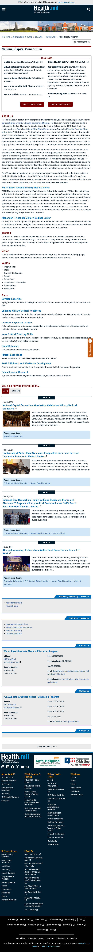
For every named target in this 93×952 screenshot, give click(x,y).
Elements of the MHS (9, 781)
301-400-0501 (66, 661)
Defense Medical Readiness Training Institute (31, 794)
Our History (5, 794)
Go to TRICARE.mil (31, 854)
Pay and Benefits (12, 606)
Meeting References (8, 882)
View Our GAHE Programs (60, 104)
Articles (73, 777)
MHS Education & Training (32, 775)
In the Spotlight (75, 788)
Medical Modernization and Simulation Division (32, 815)
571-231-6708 (56, 716)
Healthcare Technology (55, 822)
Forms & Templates (8, 873)
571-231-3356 (59, 706)
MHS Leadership (7, 777)
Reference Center (9, 851)
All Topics (50, 780)
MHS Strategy (6, 784)
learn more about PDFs (50, 946)
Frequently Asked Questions (7, 877)
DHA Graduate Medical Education (16, 483)
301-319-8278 (58, 656)
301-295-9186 (56, 666)
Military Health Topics (54, 775)
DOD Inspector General (15, 925)
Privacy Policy (25, 920)
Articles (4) (16, 391)
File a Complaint (30, 910)
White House (41, 930)
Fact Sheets (5, 866)
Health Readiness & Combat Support (54, 814)
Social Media (75, 791)
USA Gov (80, 925)
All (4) (5, 391)
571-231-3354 (59, 701)
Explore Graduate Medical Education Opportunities (33, 905)
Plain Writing (67, 925)
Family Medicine (59, 533)
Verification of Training (14, 630)
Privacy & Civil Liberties (55, 834)
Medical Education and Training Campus (32, 809)
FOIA (80, 920)
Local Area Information (14, 633)
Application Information (14, 603)
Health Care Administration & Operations (53, 807)
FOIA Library (5, 869)
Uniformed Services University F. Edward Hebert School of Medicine (26, 123)
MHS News (75, 774)
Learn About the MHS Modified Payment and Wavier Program (32, 872)
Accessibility (69, 920)
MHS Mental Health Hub (55, 795)
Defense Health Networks (13, 581)
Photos (72, 781)
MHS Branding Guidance (10, 797)
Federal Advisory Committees (7, 789)
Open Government (52, 925)
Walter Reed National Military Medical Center (33, 129)
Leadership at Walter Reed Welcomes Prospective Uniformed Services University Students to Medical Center (41, 454)
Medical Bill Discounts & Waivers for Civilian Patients (56, 828)
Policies (4, 886)
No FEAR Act (39, 920)
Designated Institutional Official (17, 624)
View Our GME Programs (32, 104)
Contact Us (5, 800)
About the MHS (8, 774)
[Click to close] (90, 341)
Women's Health (53, 844)
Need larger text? (81, 42)
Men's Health (52, 841)
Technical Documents (9, 900)
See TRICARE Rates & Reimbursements (32, 887)
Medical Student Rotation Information (19, 627)
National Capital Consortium (13, 436)
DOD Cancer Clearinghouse (52, 784)
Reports (4, 896)
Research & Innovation (55, 837)
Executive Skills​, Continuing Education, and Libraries (32, 802)
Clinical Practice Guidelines (7, 855)
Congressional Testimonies (6, 861)
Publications (5, 893)
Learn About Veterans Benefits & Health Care (32, 879)
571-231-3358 (59, 711)
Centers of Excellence (55, 819)
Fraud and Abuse (55, 920)
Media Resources (76, 794)
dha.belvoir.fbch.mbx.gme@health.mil (66, 721)
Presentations (6, 889)
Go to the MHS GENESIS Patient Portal (33, 864)
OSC (52, 930)
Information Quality (35, 925)
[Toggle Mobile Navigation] (4, 10)
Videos (72, 784)
